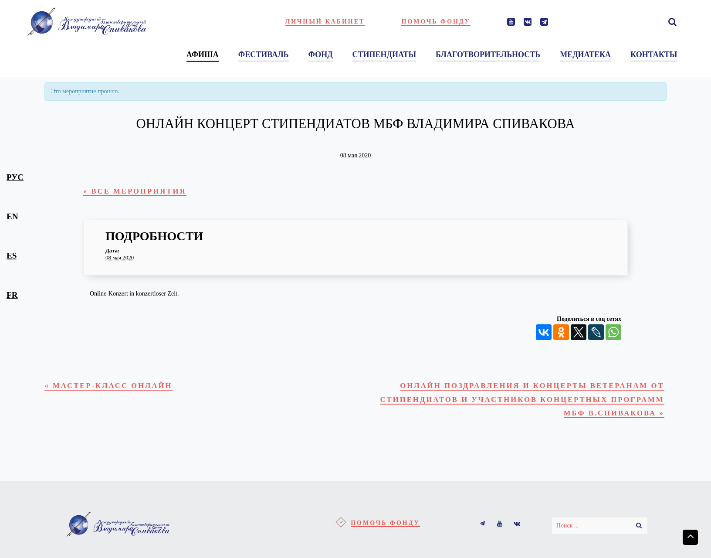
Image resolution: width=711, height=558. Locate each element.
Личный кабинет (325, 21)
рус (15, 177)
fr (12, 294)
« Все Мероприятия (140, 192)
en (12, 216)
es (12, 255)
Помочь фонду (436, 21)
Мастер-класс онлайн (115, 388)
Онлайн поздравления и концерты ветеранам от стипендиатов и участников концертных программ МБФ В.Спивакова (516, 404)
